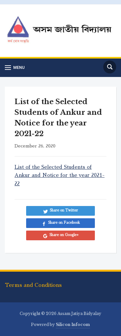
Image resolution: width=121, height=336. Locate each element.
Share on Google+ (64, 235)
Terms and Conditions (33, 285)
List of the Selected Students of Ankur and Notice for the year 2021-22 (60, 175)
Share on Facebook (64, 222)
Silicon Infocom (73, 324)
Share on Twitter (64, 210)
